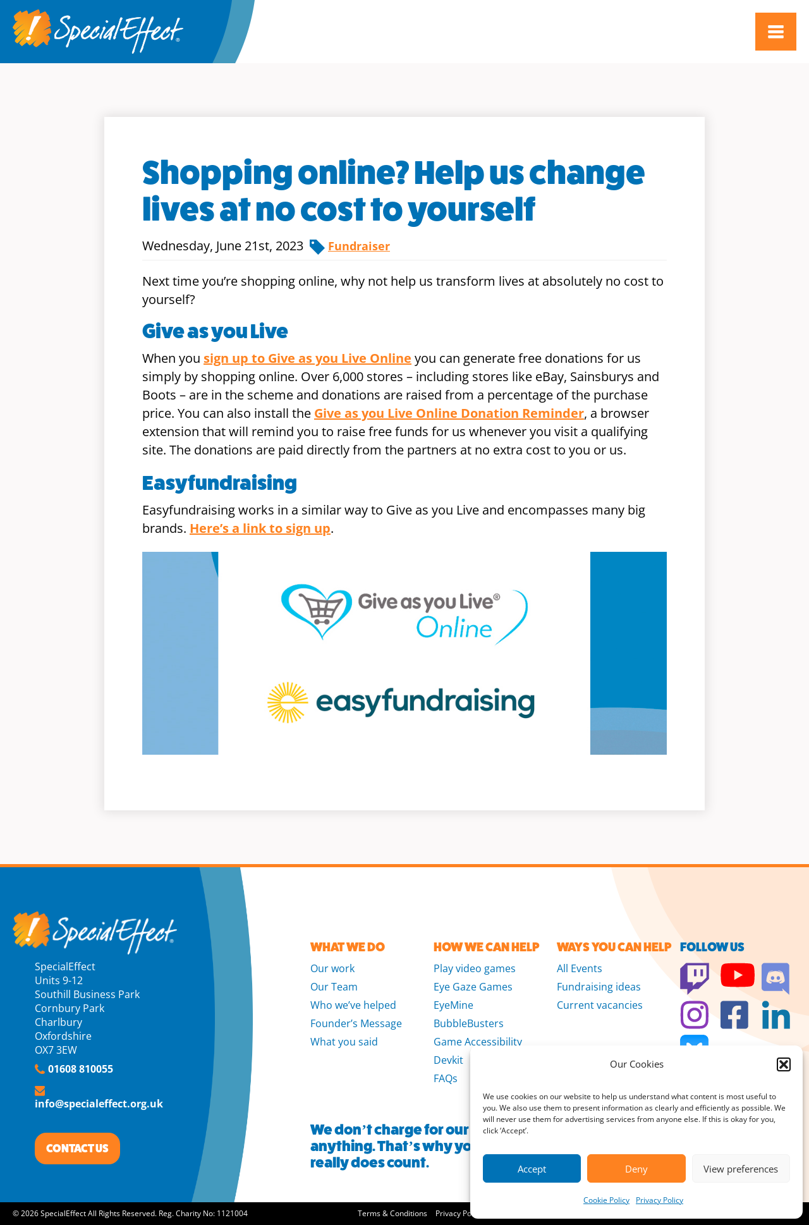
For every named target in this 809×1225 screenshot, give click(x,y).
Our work (332, 968)
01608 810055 (80, 1069)
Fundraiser (359, 245)
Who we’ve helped (353, 1005)
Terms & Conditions (392, 1213)
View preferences (740, 1168)
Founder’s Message (356, 1023)
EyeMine (453, 1005)
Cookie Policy (606, 1200)
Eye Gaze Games (473, 987)
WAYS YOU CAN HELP (614, 947)
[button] (783, 1064)
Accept (532, 1168)
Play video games (475, 968)
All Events (579, 968)
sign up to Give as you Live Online (307, 358)
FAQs (446, 1078)
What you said (344, 1042)
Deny (636, 1168)
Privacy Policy (659, 1200)
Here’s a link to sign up (260, 528)
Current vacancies (600, 1005)
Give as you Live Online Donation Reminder (449, 413)
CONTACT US (77, 1148)
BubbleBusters (469, 1023)
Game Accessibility (478, 1042)
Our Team (334, 987)
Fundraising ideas (599, 987)
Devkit (448, 1060)
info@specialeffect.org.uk (99, 1104)
